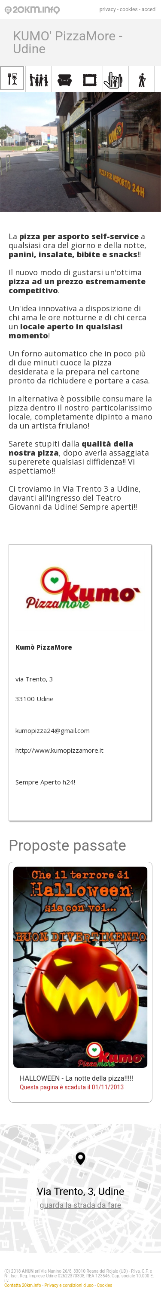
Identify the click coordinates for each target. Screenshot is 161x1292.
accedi (149, 9)
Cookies (104, 1285)
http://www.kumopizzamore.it (59, 750)
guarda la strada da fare (81, 1205)
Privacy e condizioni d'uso (69, 1285)
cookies (129, 9)
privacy (108, 9)
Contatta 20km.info (22, 1285)
